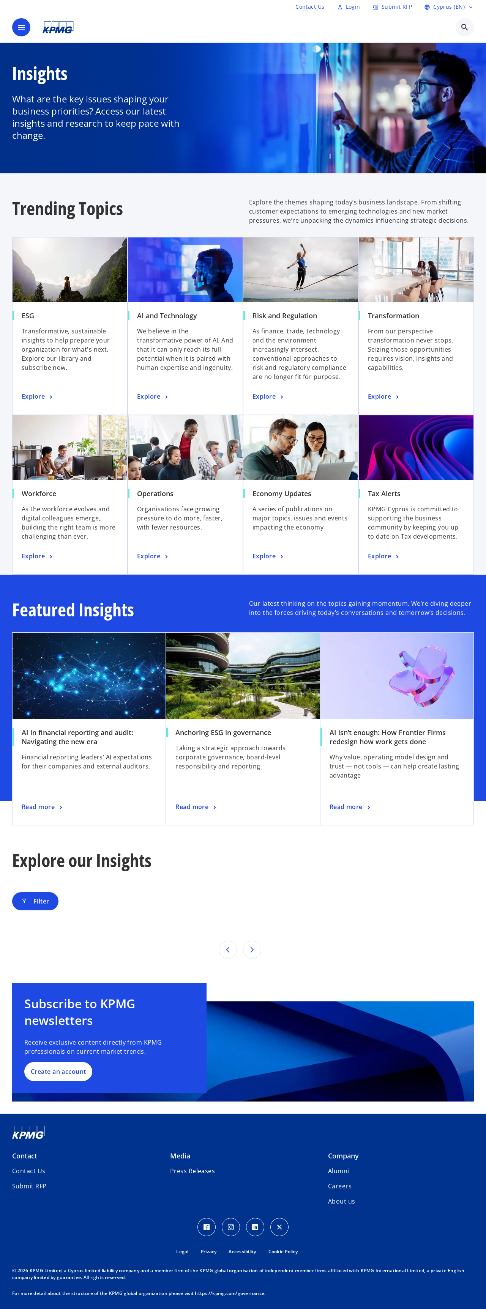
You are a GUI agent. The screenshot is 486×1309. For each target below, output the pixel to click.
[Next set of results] (252, 950)
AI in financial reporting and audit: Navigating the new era (77, 737)
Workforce (39, 493)
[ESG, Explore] (38, 396)
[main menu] (21, 27)
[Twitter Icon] (279, 1227)
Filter (35, 901)
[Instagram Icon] (231, 1227)
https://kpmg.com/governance (229, 1293)
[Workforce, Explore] (38, 556)
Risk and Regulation (284, 315)
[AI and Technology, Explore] (153, 396)
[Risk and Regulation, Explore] (268, 396)
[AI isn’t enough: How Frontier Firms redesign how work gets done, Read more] (351, 807)
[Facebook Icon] (206, 1227)
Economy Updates (281, 493)
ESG (28, 315)
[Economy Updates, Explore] (268, 556)
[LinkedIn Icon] (255, 1227)
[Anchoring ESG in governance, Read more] (196, 807)
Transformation (393, 315)
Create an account (58, 1071)
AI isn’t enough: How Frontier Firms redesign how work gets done (388, 737)
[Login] (348, 7)
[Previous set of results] (228, 950)
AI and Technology (167, 315)
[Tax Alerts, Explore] (384, 556)
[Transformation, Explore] (384, 396)
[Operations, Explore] (153, 556)
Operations (155, 493)
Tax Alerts (384, 493)
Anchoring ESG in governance (223, 732)
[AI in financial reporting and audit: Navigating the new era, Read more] (43, 807)
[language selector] (449, 7)
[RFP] (309, 7)
